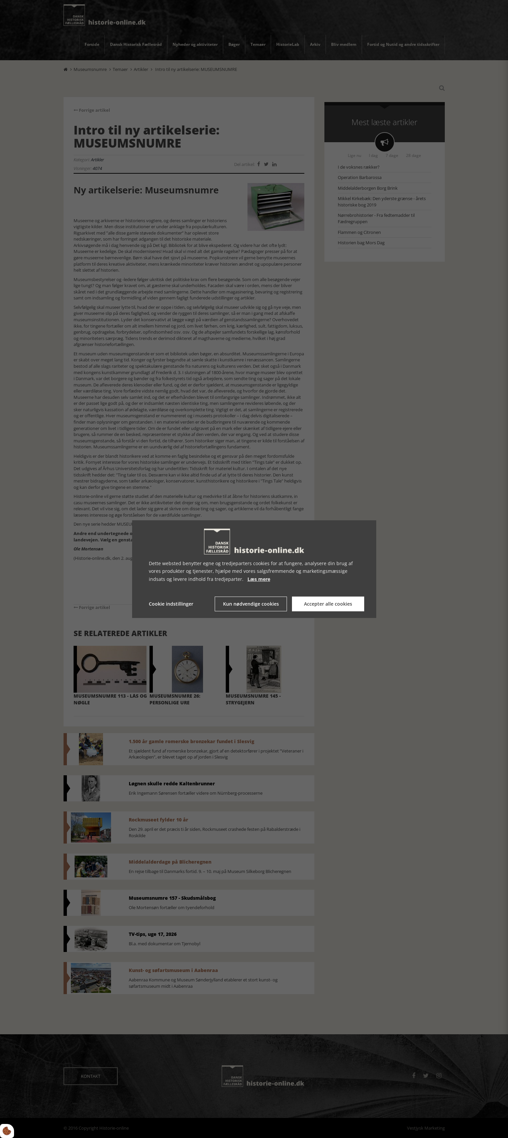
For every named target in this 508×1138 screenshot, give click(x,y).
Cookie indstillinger (171, 604)
